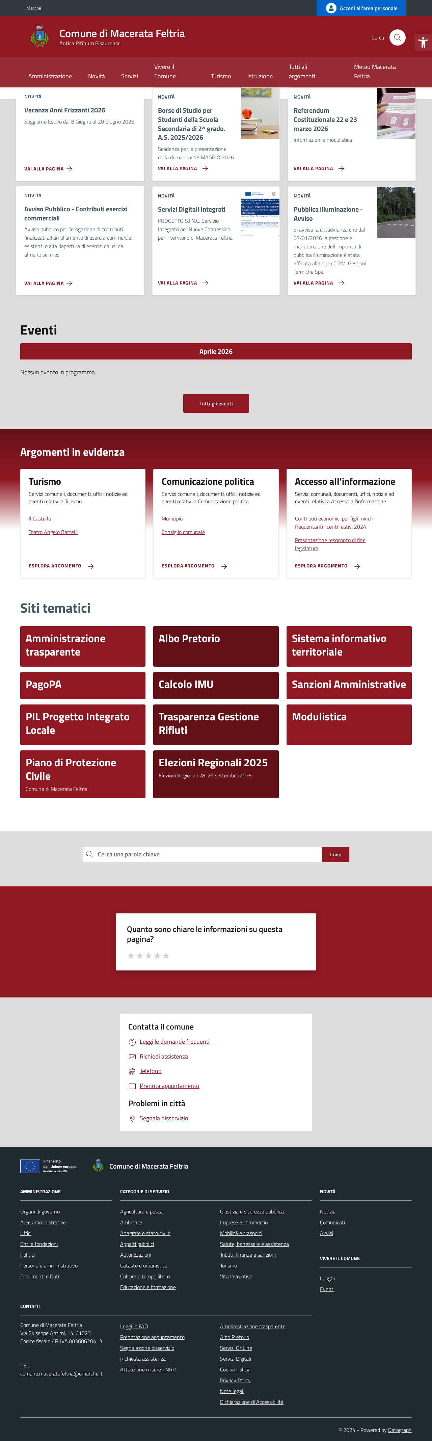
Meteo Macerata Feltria (375, 71)
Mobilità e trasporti (241, 1233)
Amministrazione (50, 76)
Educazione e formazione (148, 1287)
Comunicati (332, 1222)
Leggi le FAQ (134, 1326)
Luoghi (327, 1278)
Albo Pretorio (234, 1337)
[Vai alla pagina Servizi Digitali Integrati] (182, 280)
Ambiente (131, 1222)
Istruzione (260, 76)
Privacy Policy (235, 1380)
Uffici (25, 1233)
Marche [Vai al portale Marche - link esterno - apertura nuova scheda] (33, 7)
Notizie (327, 1211)
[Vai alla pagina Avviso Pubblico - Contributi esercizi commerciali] (49, 280)
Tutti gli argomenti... (304, 71)
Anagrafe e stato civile (145, 1233)
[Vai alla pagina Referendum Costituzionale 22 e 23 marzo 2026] (317, 165)
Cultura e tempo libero (145, 1276)
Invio (335, 854)
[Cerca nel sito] (397, 37)
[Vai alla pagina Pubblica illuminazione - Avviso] (317, 280)
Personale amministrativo (49, 1265)
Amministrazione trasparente (253, 1326)
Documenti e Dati (39, 1276)
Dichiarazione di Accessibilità (252, 1402)
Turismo (221, 76)
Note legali (232, 1391)
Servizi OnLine (236, 1348)
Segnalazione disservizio (147, 1348)
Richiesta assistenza (143, 1359)
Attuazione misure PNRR (148, 1369)
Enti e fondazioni (39, 1244)
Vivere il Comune (165, 71)
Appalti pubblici (137, 1244)
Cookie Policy (234, 1369)
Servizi (129, 76)
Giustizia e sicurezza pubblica (252, 1211)
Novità (96, 76)
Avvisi (326, 1233)
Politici (27, 1255)
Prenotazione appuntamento (152, 1337)
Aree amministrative (43, 1222)
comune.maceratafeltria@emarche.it (61, 1373)
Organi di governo (40, 1211)
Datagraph (400, 1430)
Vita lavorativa (236, 1276)
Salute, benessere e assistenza (254, 1244)
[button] (423, 42)
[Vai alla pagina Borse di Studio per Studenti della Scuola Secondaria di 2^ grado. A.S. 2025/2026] (182, 165)
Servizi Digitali (235, 1359)
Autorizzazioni (135, 1255)
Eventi (327, 1289)
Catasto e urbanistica (143, 1265)
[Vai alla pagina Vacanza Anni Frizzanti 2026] (49, 166)
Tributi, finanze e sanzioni (248, 1255)
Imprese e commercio (244, 1222)
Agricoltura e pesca (141, 1211)
